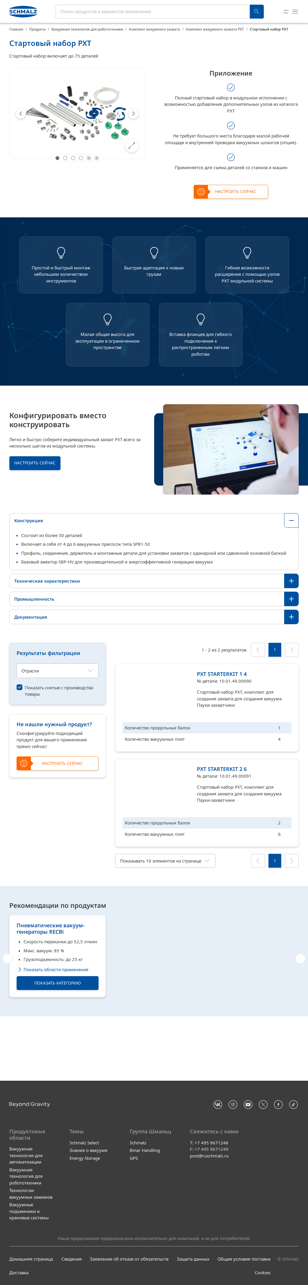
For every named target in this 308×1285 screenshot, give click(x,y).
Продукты (37, 29)
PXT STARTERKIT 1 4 (222, 673)
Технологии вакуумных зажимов (30, 1193)
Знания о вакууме (88, 1150)
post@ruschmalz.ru (209, 1155)
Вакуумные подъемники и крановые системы (29, 1211)
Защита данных (193, 1259)
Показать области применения (52, 1033)
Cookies (262, 1272)
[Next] (133, 113)
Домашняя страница (31, 1259)
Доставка (19, 1272)
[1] (274, 650)
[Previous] (20, 113)
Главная (16, 29)
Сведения (71, 1259)
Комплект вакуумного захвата (154, 29)
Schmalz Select (84, 1142)
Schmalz (138, 1142)
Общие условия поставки (244, 1259)
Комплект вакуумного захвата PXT (215, 29)
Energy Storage (85, 1158)
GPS (134, 1158)
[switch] (58, 690)
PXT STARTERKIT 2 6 (222, 768)
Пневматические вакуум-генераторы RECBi (51, 992)
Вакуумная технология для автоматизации (26, 1155)
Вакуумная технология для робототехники (87, 29)
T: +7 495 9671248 (209, 1142)
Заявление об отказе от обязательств (129, 1259)
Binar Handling (145, 1150)
